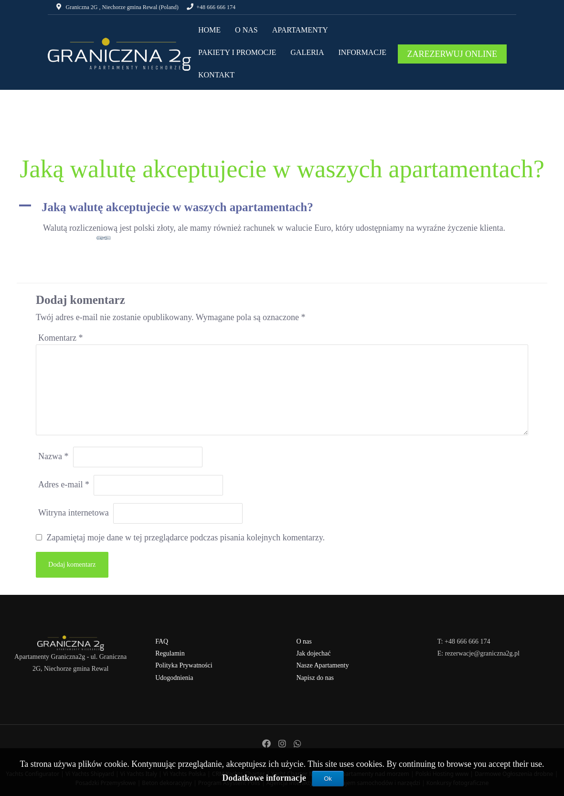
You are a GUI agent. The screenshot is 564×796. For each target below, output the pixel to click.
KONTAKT (216, 75)
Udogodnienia (174, 677)
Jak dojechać (314, 653)
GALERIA (307, 52)
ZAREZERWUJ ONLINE (452, 54)
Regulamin (169, 653)
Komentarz (60, 338)
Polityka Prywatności (183, 665)
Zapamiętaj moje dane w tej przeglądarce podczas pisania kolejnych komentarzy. (186, 537)
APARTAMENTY (300, 30)
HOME (209, 30)
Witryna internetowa (73, 512)
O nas (304, 641)
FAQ (161, 641)
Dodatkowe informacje (265, 778)
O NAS (246, 30)
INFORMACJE (362, 52)
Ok (328, 778)
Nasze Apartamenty (323, 665)
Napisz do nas (315, 677)
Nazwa (53, 456)
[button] (282, 207)
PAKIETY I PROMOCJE (237, 52)
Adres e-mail (63, 484)
